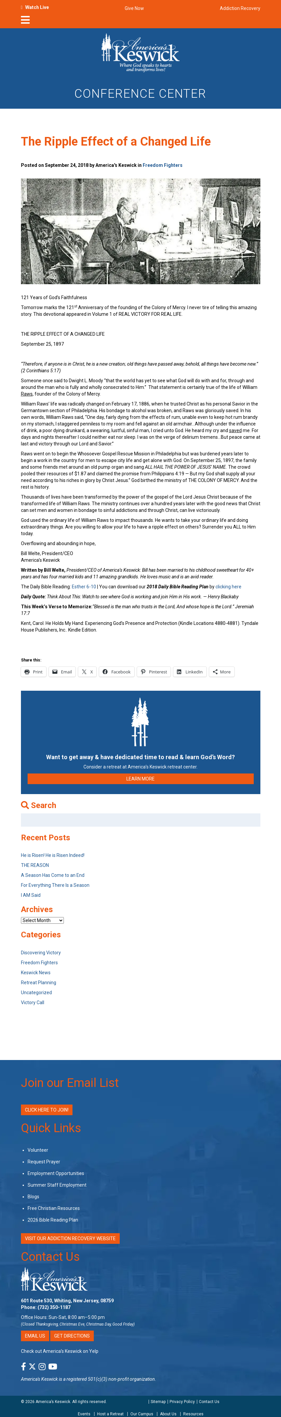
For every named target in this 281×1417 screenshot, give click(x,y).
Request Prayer (44, 1161)
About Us (168, 1414)
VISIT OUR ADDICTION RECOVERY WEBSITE (70, 1238)
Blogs (33, 1196)
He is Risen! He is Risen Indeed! (52, 855)
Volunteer (38, 1150)
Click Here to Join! (47, 1110)
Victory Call (32, 1002)
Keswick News (36, 972)
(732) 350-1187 (54, 1307)
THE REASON (35, 865)
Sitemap (158, 1401)
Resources (193, 1414)
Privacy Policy (182, 1401)
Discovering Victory (41, 952)
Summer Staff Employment (57, 1185)
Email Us (35, 1336)
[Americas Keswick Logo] (140, 52)
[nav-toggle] (25, 22)
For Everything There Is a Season (55, 885)
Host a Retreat (110, 1414)
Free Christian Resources (54, 1208)
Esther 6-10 (84, 586)
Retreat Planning (38, 982)
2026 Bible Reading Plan (53, 1220)
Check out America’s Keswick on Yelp (59, 1351)
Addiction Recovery (240, 8)
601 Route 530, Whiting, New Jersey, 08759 (67, 1300)
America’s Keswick (53, 1401)
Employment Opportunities (56, 1173)
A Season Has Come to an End (52, 875)
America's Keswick (39, 1379)
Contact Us (50, 1257)
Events (84, 1414)
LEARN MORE (140, 778)
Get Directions (72, 1336)
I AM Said (31, 895)
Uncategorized (36, 992)
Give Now (134, 8)
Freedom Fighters (163, 165)
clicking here (228, 586)
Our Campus (141, 1414)
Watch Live (37, 7)
